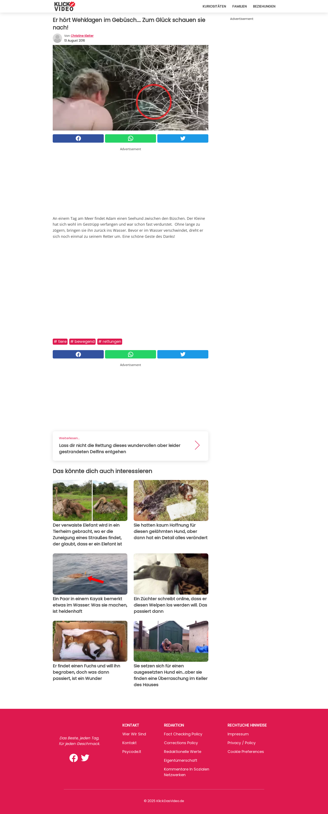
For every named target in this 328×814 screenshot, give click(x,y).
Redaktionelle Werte (182, 751)
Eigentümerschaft (180, 760)
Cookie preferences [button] (246, 751)
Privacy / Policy (242, 742)
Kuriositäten (214, 6)
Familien (239, 6)
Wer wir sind (134, 734)
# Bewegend (82, 341)
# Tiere (60, 341)
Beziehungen (264, 6)
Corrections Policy (181, 742)
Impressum (238, 734)
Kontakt (129, 742)
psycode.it (131, 751)
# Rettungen (109, 341)
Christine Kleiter (82, 36)
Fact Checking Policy (183, 734)
